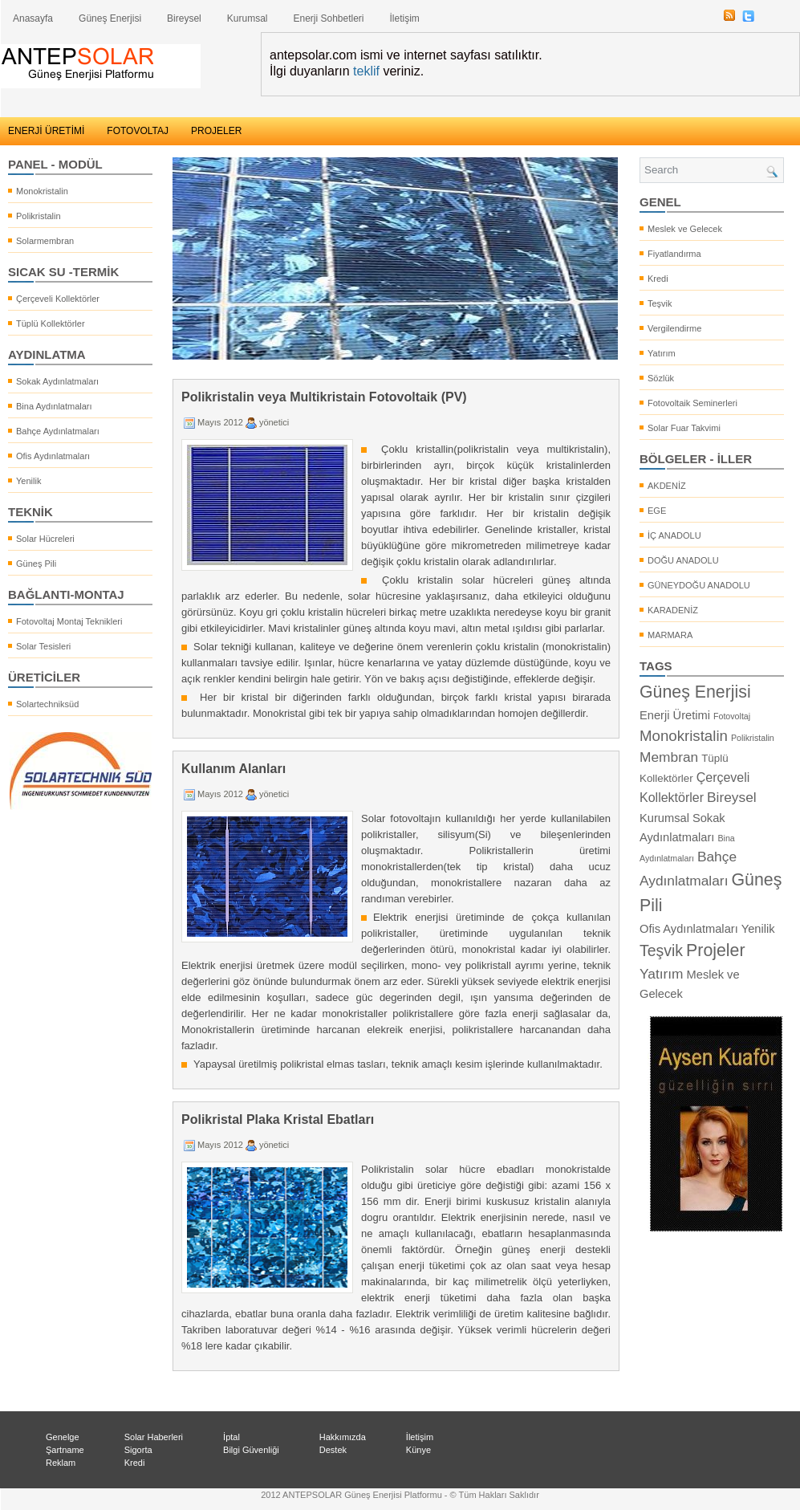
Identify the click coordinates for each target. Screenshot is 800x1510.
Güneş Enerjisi (110, 18)
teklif (366, 71)
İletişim (405, 18)
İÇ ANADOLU (674, 535)
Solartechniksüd (47, 704)
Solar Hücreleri (45, 538)
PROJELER (216, 130)
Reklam (60, 1462)
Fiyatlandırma (674, 253)
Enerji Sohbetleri (328, 18)
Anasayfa (33, 18)
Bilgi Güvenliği (251, 1450)
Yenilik (28, 481)
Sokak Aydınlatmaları (57, 381)
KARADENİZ (673, 610)
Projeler (715, 950)
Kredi (658, 278)
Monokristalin (42, 191)
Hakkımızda (342, 1437)
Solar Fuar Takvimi (684, 428)
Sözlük (661, 378)
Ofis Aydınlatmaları (53, 456)
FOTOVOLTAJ (138, 130)
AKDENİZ (667, 485)
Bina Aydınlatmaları (54, 406)
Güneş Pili (36, 563)
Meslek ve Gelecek (685, 229)
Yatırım (662, 353)
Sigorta (138, 1450)
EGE (657, 510)
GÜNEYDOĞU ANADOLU (699, 585)
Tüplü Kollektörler (50, 323)
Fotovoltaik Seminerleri (692, 403)
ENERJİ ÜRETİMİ (46, 130)
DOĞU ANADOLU (683, 560)
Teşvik (660, 303)
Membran (669, 757)
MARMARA (670, 635)
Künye (418, 1450)
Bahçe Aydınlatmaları (57, 431)
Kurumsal (247, 18)
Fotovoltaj (731, 716)
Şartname (65, 1450)
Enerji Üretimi (675, 715)
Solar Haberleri (153, 1437)
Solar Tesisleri (43, 646)
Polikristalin (38, 216)
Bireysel (184, 18)
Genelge (62, 1437)
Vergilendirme (674, 328)
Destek (333, 1450)
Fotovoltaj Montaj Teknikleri (69, 621)
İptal (231, 1437)
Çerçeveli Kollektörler (57, 298)
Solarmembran (45, 241)
